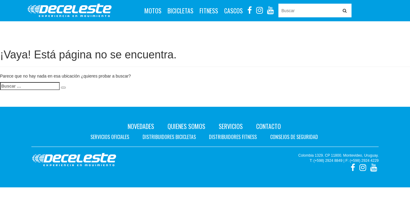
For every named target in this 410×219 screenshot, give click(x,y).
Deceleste (69, 10)
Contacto (268, 126)
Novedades (141, 126)
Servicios (231, 126)
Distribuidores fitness (233, 137)
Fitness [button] (209, 10)
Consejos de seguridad (294, 137)
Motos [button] (152, 10)
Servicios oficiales (109, 137)
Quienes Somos (186, 126)
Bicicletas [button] (180, 10)
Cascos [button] (233, 10)
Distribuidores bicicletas (169, 137)
